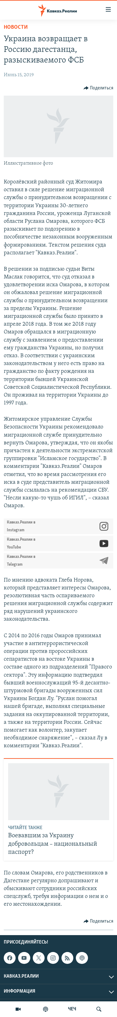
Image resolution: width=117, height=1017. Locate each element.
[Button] (99, 88)
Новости (16, 27)
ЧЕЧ (72, 1009)
